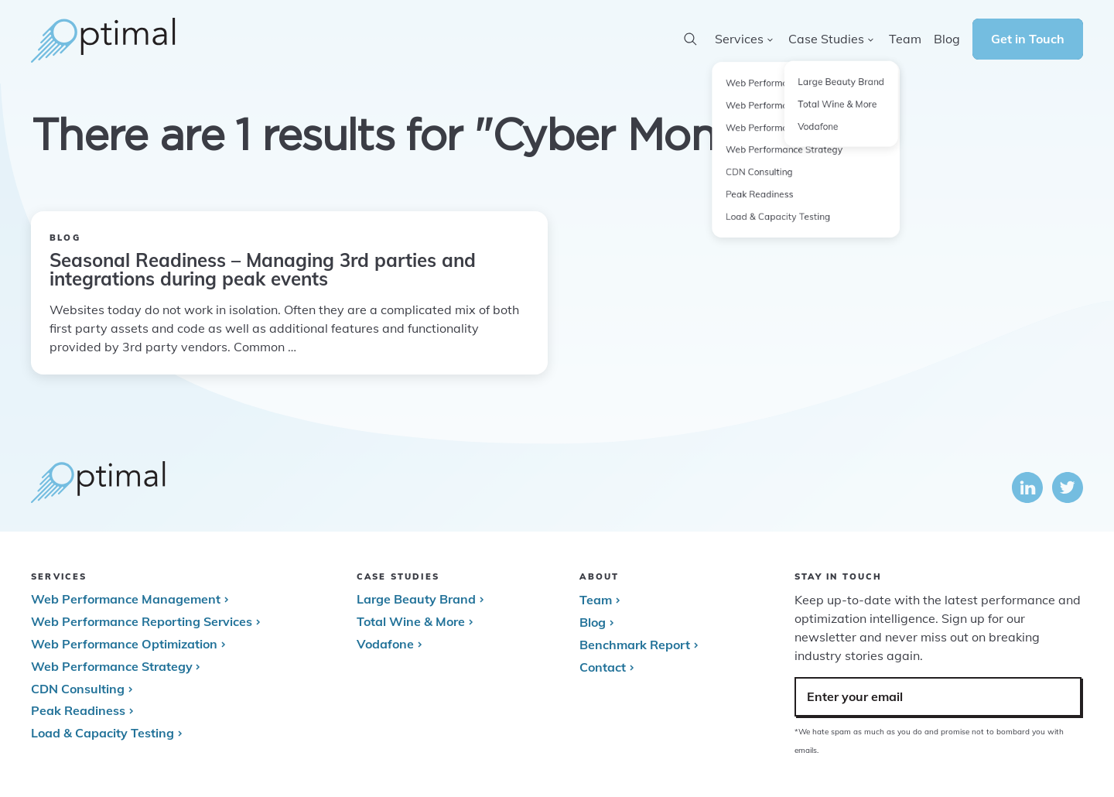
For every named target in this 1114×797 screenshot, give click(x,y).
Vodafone (385, 644)
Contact (602, 667)
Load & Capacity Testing (102, 733)
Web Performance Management (125, 599)
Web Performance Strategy (111, 666)
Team (595, 599)
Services (739, 38)
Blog (592, 622)
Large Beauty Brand (416, 599)
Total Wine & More (411, 621)
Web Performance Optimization (124, 644)
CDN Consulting (78, 688)
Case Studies (826, 38)
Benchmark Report (634, 644)
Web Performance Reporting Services (141, 621)
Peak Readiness (78, 710)
